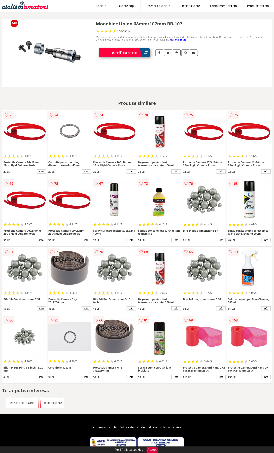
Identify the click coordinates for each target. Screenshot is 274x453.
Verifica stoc (131, 52)
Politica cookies (170, 427)
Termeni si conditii (104, 427)
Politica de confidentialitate (138, 427)
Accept (152, 450)
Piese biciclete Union (22, 403)
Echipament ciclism (223, 6)
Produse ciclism (258, 6)
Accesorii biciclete (158, 6)
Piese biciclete (190, 6)
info (41, 171)
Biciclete (100, 6)
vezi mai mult (178, 39)
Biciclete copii (125, 6)
